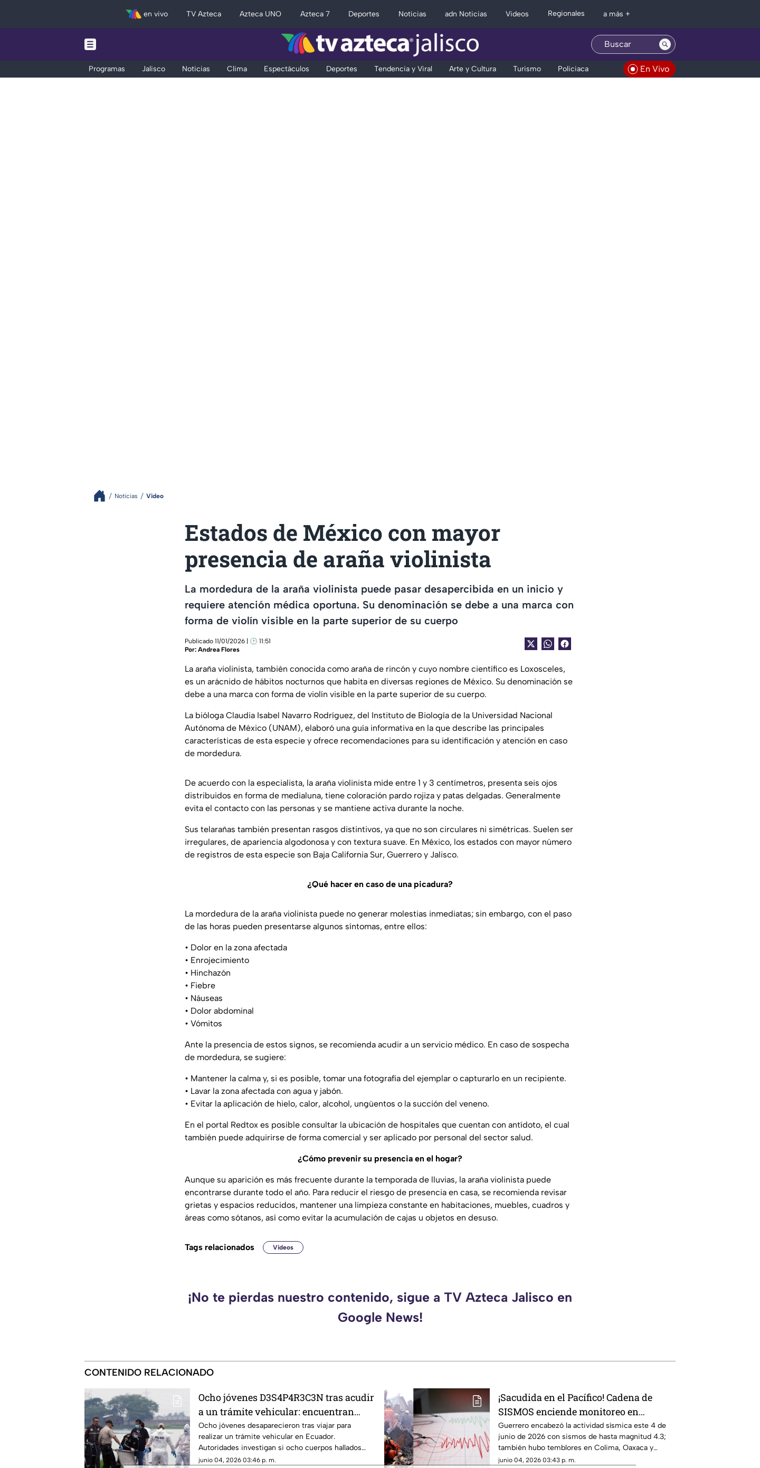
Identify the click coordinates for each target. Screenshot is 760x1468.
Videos (283, 1247)
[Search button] (665, 44)
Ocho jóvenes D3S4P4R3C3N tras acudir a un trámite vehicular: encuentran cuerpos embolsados (286, 1404)
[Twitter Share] (531, 643)
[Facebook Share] (564, 643)
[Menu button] (126, 44)
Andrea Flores (219, 649)
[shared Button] (548, 643)
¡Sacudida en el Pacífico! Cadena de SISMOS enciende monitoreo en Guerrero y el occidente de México (575, 1404)
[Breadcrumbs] (104, 495)
